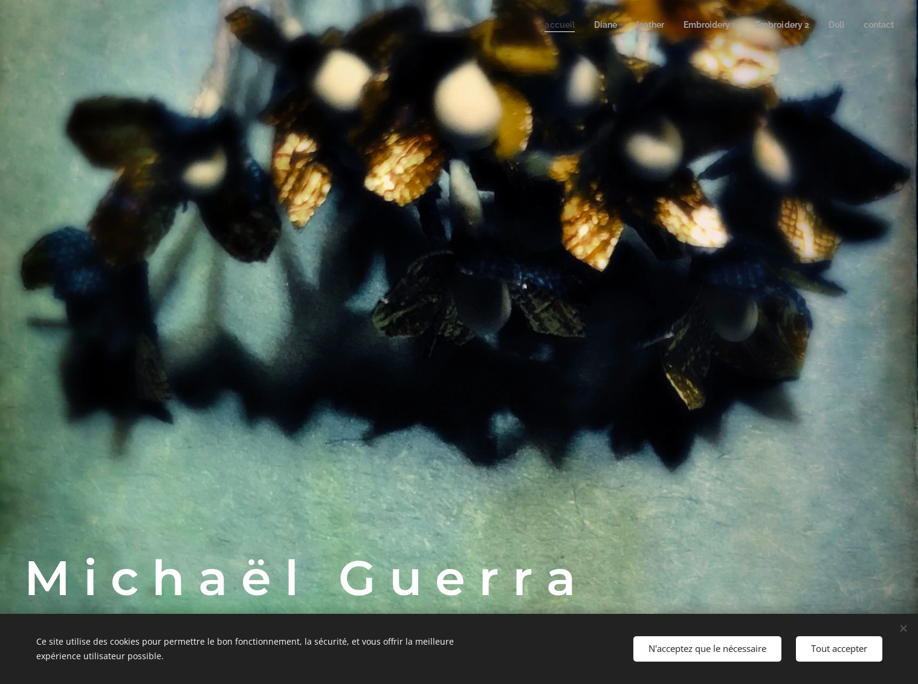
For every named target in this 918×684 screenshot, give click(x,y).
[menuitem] (542, 25)
